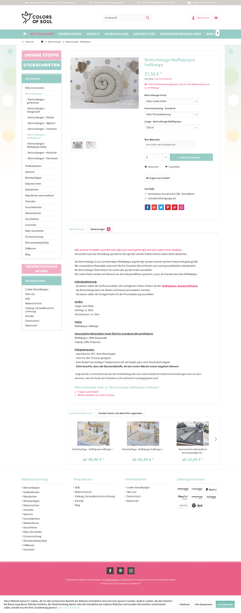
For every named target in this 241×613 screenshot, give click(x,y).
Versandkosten (112, 579)
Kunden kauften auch (80, 413)
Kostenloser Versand (41, 2)
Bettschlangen (33, 93)
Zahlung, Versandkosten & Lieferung (39, 309)
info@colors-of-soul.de (205, 2)
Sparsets (30, 171)
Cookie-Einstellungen (36, 289)
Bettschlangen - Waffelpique (37, 136)
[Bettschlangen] (42, 34)
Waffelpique (169, 286)
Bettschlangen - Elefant (40, 117)
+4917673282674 (149, 2)
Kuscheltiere (32, 219)
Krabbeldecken (33, 166)
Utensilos (30, 201)
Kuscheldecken (33, 207)
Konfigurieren (225, 604)
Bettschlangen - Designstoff (36, 110)
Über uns (30, 294)
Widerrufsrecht (33, 303)
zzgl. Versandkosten (163, 78)
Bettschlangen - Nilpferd (41, 123)
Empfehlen (172, 166)
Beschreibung (76, 229)
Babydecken (32, 189)
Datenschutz (32, 320)
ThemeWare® (134, 583)
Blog (27, 254)
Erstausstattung (34, 236)
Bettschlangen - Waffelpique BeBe (37, 145)
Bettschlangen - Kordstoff (42, 152)
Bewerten (151, 166)
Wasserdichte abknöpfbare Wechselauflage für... (192, 451)
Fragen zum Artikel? (158, 178)
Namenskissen (33, 213)
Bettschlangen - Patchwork (42, 158)
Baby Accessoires (34, 87)
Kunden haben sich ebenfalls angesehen (120, 413)
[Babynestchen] (144, 34)
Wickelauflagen (33, 177)
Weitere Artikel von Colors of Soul (94, 395)
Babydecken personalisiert (39, 195)
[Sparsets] (93, 34)
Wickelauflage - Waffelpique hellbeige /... (93, 449)
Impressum (31, 325)
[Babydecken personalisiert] (181, 34)
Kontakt (29, 316)
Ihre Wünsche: (152, 139)
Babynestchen (33, 183)
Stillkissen (30, 248)
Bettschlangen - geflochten (36, 101)
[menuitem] (215, 17)
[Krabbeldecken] (70, 34)
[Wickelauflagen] (116, 34)
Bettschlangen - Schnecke (42, 129)
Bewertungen (100, 229)
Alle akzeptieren (203, 604)
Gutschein (30, 225)
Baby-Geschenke (34, 230)
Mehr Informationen (69, 607)
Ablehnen (185, 604)
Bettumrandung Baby (37, 242)
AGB (27, 298)
